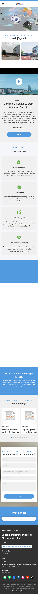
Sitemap (23, 591)
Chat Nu (19, 134)
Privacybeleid (16, 591)
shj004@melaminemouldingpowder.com (17, 546)
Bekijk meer (19, 127)
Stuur (19, 496)
